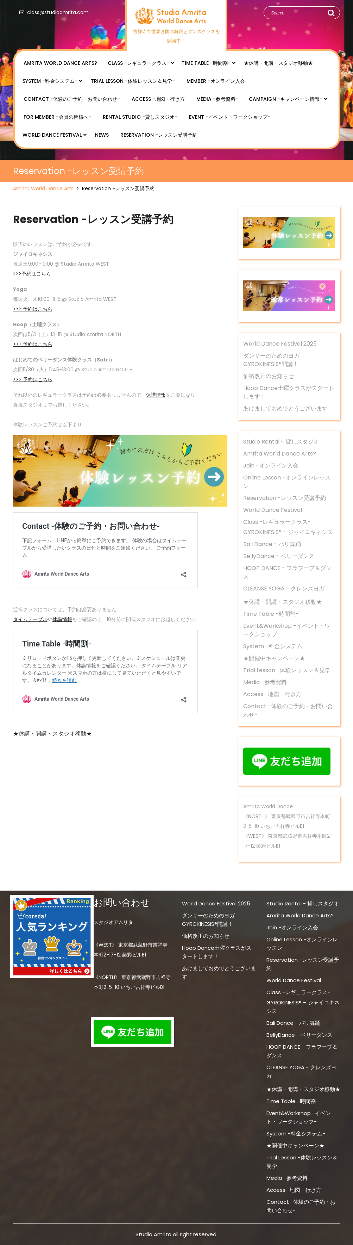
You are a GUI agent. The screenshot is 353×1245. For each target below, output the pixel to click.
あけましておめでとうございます (285, 408)
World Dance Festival (52, 134)
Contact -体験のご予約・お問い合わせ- (72, 99)
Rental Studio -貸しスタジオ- (140, 116)
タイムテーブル (30, 619)
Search (330, 13)
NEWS (102, 134)
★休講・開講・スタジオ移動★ (278, 63)
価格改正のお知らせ (268, 376)
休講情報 (156, 394)
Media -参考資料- (217, 99)
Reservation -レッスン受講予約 (158, 134)
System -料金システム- (50, 81)
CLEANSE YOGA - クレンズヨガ (283, 588)
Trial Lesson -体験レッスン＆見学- (133, 81)
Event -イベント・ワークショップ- (229, 116)
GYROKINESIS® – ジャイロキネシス (288, 532)
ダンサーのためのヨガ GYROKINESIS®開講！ (271, 360)
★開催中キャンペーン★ (274, 658)
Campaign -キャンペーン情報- (285, 99)
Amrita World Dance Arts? (60, 63)
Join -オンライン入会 (270, 466)
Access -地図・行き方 (158, 99)
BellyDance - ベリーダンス (278, 556)
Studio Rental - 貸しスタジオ (281, 442)
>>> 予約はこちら (32, 308)
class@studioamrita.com (53, 12)
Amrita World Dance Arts (43, 188)
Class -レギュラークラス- (138, 63)
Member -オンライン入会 (216, 81)
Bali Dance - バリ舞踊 (272, 544)
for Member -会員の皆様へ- (57, 116)
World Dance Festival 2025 (280, 344)
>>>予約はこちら (32, 273)
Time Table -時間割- (206, 63)
